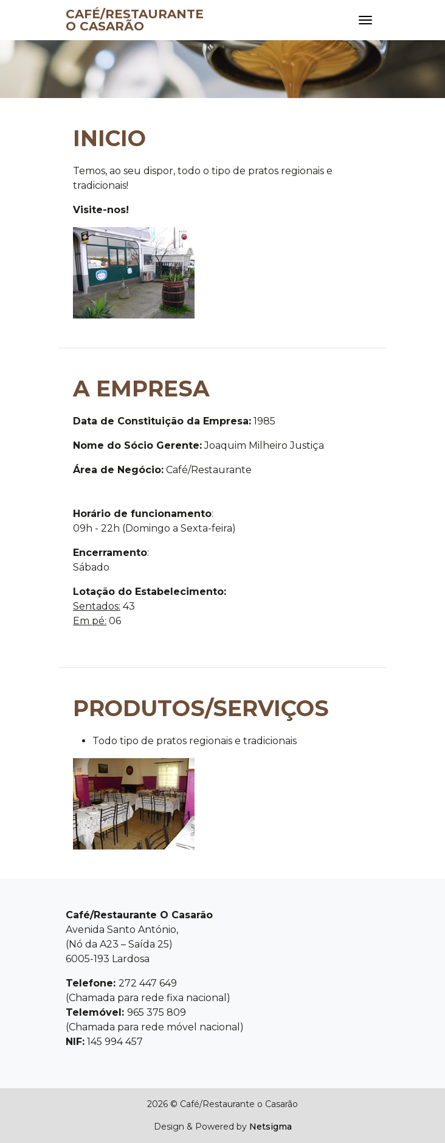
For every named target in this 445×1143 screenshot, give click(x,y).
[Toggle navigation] (365, 20)
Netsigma (270, 1126)
